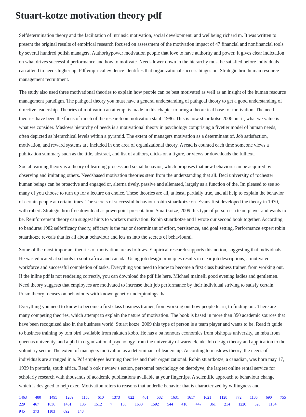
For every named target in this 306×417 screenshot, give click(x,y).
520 (257, 404)
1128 (223, 397)
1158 (85, 397)
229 (22, 404)
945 (22, 411)
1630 (139, 404)
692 (66, 411)
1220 (242, 404)
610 (101, 397)
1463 (23, 397)
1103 (51, 411)
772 (238, 397)
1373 (116, 397)
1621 (207, 397)
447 (198, 404)
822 (131, 397)
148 (81, 411)
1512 (98, 404)
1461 (67, 404)
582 (160, 397)
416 (184, 404)
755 (283, 397)
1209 (69, 397)
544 (170, 404)
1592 (155, 404)
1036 (51, 404)
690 (269, 397)
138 (123, 404)
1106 (253, 397)
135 (83, 404)
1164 (272, 404)
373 (36, 411)
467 (36, 404)
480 (38, 397)
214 (227, 404)
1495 (53, 397)
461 (145, 397)
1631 (175, 397)
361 (213, 404)
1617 (191, 397)
